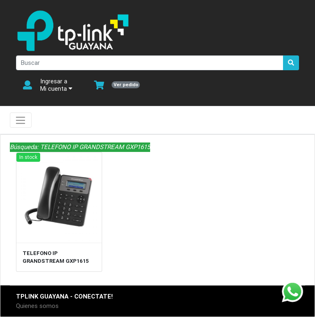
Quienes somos (37, 306)
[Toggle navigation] (21, 120)
